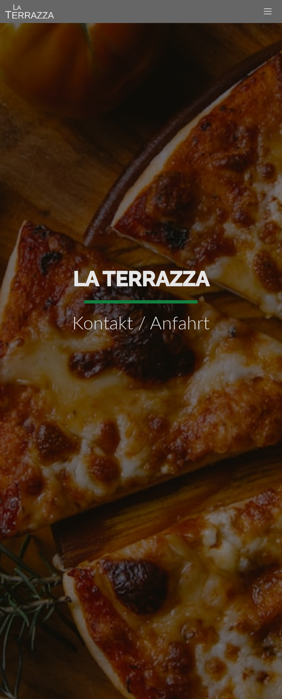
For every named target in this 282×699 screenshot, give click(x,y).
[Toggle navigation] (268, 11)
